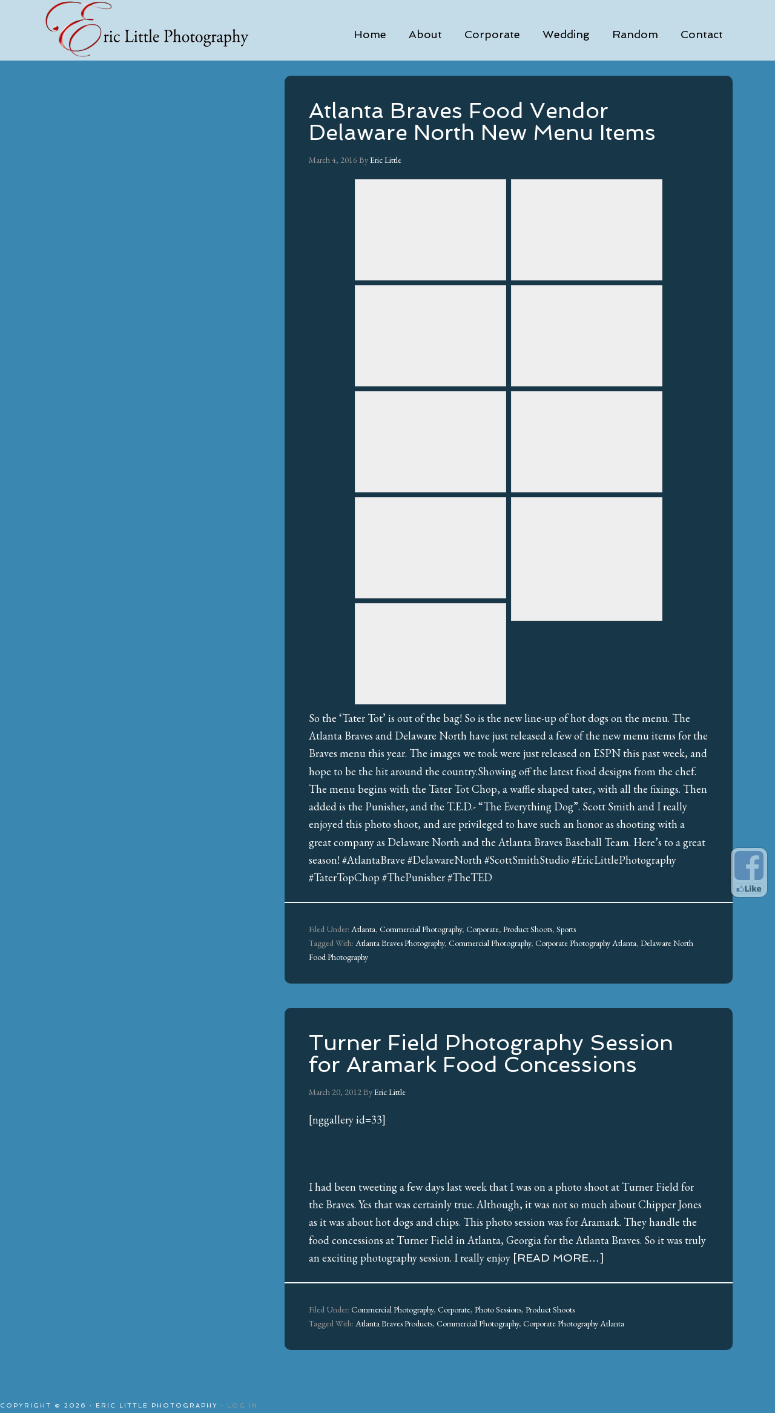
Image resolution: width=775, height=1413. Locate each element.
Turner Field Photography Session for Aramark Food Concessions (491, 1053)
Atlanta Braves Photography (399, 943)
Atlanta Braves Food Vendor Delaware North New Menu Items (482, 121)
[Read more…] (558, 1257)
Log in (242, 1405)
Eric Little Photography (163, 30)
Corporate (482, 929)
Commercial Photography (421, 929)
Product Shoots (527, 929)
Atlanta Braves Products (393, 1323)
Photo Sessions (498, 1309)
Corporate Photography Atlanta (585, 943)
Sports (566, 929)
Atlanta (363, 929)
